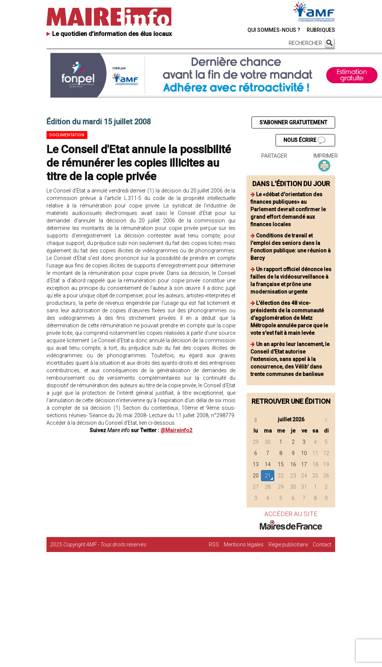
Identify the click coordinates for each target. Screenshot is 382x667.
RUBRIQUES (321, 30)
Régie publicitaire (288, 545)
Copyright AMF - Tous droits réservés (104, 545)
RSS (214, 545)
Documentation (66, 135)
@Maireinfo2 (176, 430)
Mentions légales (244, 545)
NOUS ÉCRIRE (304, 140)
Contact (322, 545)
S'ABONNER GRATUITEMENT (293, 122)
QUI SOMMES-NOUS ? (273, 30)
